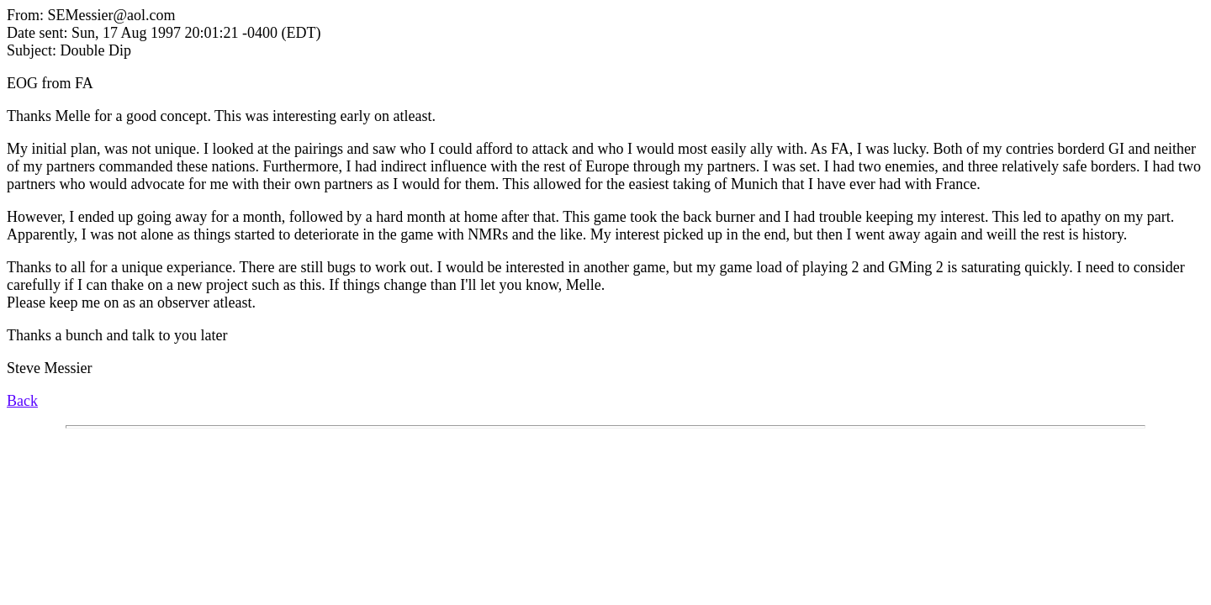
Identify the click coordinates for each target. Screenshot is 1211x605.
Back (22, 400)
